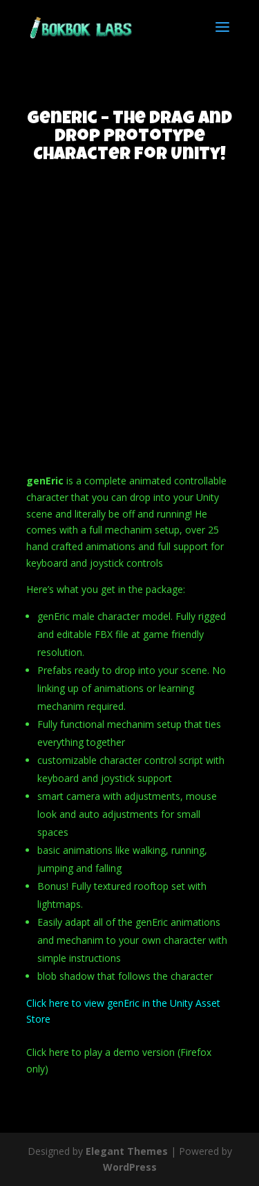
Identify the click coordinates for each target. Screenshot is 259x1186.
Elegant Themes (127, 1151)
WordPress (130, 1167)
